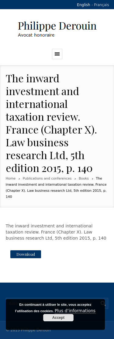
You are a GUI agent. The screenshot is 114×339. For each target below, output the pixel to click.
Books (84, 178)
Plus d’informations (75, 310)
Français (101, 5)
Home (11, 178)
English (83, 5)
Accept (58, 318)
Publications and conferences (47, 178)
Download (25, 254)
